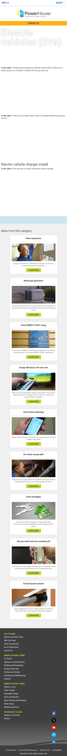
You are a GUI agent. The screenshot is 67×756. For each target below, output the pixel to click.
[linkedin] (53, 741)
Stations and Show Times (13, 637)
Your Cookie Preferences (28, 750)
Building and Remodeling (13, 665)
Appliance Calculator (12, 715)
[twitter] (53, 720)
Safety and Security (11, 697)
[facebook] (53, 713)
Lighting (7, 679)
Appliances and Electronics (14, 662)
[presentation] (33, 93)
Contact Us (8, 650)
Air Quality (8, 658)
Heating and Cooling (12, 672)
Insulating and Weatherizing (14, 675)
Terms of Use (44, 750)
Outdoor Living (9, 687)
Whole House (9, 704)
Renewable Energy (11, 694)
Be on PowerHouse (11, 647)
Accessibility (56, 750)
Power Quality (9, 690)
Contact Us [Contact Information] (33, 23)
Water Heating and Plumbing (15, 700)
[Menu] (5, 2)
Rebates (7, 718)
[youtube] (53, 727)
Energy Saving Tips (11, 669)
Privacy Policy (11, 750)
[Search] (60, 2)
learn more (33, 270)
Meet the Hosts (10, 640)
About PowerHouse (11, 644)
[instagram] (53, 734)
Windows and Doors (11, 707)
